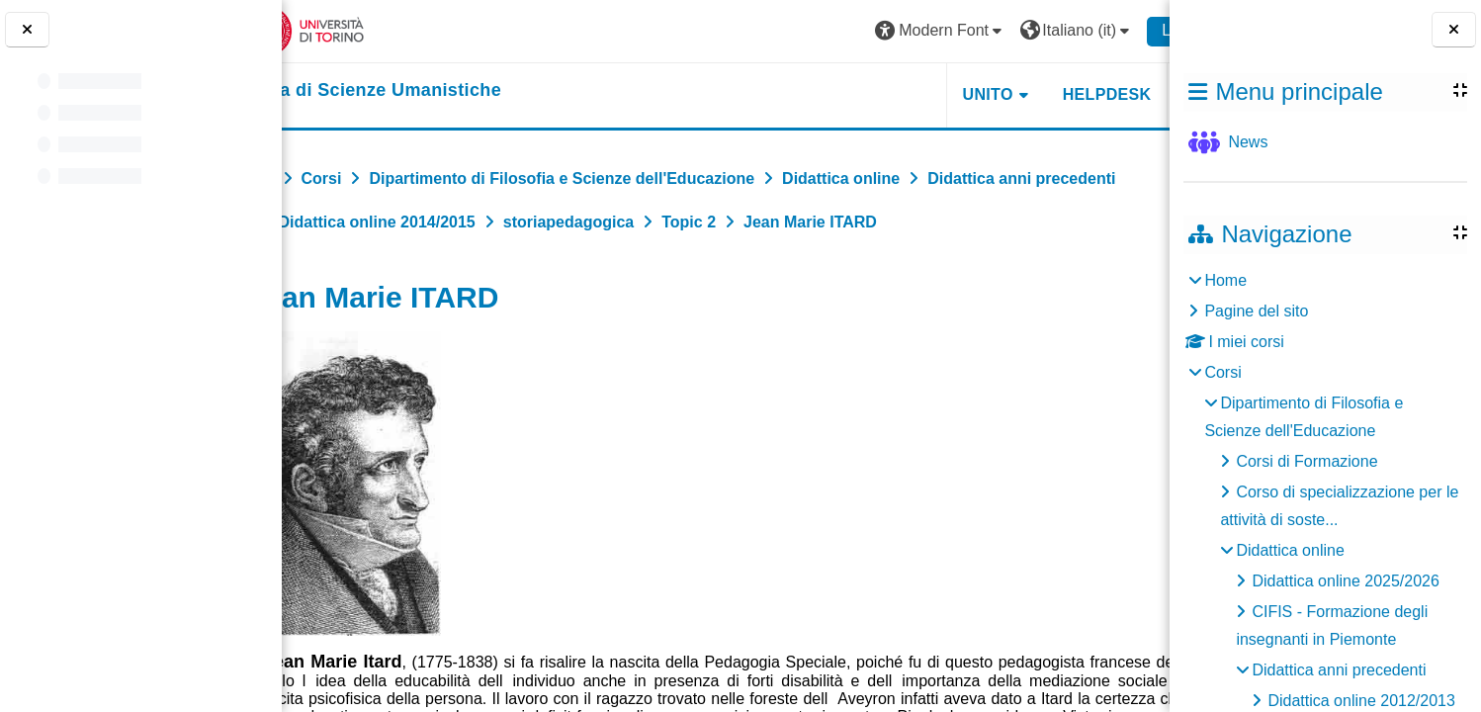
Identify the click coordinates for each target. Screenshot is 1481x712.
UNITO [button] (926, 94)
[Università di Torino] (358, 30)
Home (1225, 280)
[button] (879, 31)
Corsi (1222, 372)
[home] (422, 91)
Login (1119, 30)
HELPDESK (1045, 94)
